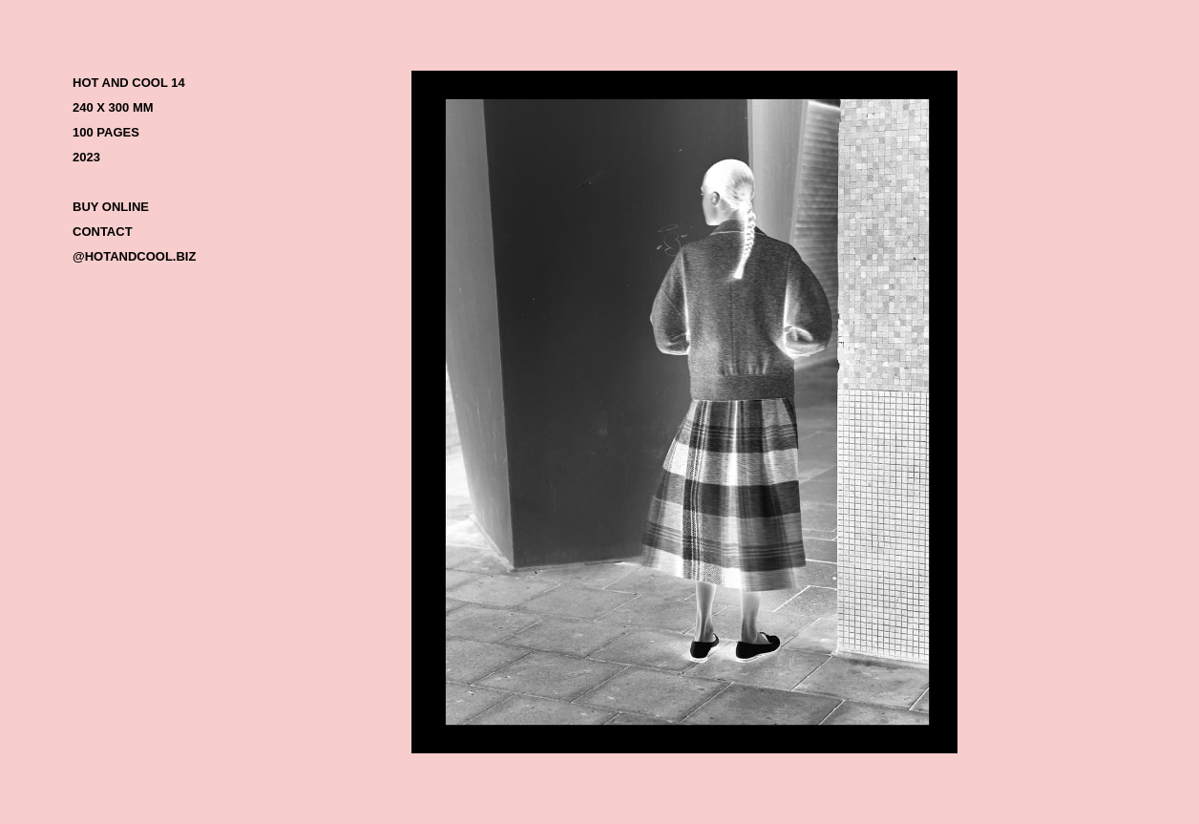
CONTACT (103, 231)
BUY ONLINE (111, 207)
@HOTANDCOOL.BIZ (134, 256)
